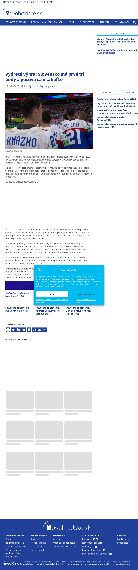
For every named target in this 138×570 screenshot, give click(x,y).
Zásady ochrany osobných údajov (86, 301)
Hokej (24, 86)
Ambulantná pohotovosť (65, 542)
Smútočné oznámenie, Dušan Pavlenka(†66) (17, 309)
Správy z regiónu (16, 22)
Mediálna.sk (123, 539)
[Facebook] (8, 329)
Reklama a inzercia (14, 542)
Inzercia (7, 2)
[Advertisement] (49, 47)
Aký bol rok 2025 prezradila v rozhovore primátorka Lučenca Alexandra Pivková (116, 104)
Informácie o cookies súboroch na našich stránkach (52, 301)
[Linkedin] (18, 329)
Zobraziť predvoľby (85, 294)
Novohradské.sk (39, 542)
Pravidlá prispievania (15, 546)
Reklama (48, 2)
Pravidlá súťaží (12, 556)
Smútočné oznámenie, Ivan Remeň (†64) (17, 295)
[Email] (39, 329)
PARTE (40, 2)
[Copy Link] (44, 329)
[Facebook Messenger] (29, 329)
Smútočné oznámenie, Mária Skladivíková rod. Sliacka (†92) (78, 310)
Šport (70, 22)
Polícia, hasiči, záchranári (46, 22)
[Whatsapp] (34, 329)
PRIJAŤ (52, 294)
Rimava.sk (17, 2)
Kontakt (9, 539)
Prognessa (122, 542)
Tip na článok (37, 550)
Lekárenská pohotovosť (65, 546)
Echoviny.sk (30, 2)
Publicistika (87, 22)
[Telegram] (23, 329)
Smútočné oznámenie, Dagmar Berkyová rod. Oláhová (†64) (47, 310)
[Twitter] (13, 329)
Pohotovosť (122, 22)
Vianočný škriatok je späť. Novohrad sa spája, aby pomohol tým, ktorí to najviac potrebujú (116, 42)
